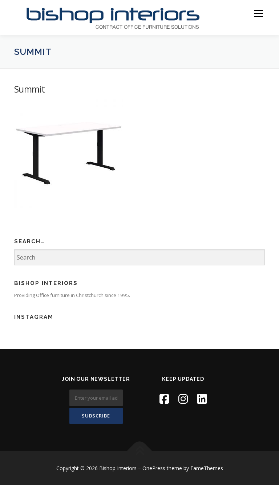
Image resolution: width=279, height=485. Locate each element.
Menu (258, 13)
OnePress (153, 468)
